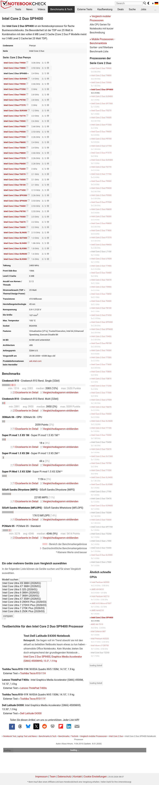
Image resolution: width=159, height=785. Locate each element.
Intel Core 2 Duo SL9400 (15, 243)
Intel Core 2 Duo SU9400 (15, 78)
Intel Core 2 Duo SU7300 (15, 238)
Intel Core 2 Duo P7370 (15, 105)
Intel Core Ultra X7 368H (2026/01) (24, 586)
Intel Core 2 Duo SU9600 (15, 254)
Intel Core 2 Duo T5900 (101, 287)
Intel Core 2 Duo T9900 (15, 62)
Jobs (143, 9)
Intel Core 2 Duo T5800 (101, 371)
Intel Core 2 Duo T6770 (15, 116)
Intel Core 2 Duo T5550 (101, 435)
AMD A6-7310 (97, 624)
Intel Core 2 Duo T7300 (101, 392)
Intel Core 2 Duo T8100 (15, 185)
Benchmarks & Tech (61, 9)
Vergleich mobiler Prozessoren (93, 736)
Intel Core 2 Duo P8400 (15, 163)
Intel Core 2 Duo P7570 (15, 158)
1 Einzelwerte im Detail (24, 428)
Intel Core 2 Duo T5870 (101, 378)
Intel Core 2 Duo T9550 (15, 84)
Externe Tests (84, 9)
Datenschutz (64, 776)
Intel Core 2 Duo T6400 (15, 169)
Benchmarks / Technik (68, 736)
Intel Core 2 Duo (116, 736)
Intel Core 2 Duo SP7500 (102, 103)
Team (53, 776)
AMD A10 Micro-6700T (101, 603)
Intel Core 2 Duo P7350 (15, 89)
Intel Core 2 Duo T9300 (15, 216)
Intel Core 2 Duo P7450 (15, 190)
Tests (18, 9)
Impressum (41, 776)
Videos (41, 9)
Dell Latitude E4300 (31, 713)
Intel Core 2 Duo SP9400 (102, 89)
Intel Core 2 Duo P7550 (15, 137)
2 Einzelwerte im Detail (24, 392)
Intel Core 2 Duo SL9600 (15, 232)
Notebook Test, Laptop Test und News (20, 736)
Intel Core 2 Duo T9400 (15, 206)
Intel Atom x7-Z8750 (100, 645)
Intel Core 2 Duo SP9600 (15, 200)
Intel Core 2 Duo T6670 (15, 222)
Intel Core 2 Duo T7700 (101, 174)
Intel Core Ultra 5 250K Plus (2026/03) (24, 611)
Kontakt (77, 776)
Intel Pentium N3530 (100, 582)
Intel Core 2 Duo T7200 (101, 470)
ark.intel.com (35, 361)
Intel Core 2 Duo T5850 (101, 294)
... (155, 9)
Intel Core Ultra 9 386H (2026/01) (24, 592)
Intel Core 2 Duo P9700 (15, 100)
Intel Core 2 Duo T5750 (101, 463)
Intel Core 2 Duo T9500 (15, 121)
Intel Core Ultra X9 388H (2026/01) (24, 583)
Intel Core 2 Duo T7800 (101, 230)
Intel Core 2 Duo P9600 (15, 126)
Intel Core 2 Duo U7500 (101, 400)
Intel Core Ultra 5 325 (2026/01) (24, 589)
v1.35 (4, 619)
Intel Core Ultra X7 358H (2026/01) (24, 599)
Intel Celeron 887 (98, 631)
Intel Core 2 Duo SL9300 (15, 259)
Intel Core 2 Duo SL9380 (15, 248)
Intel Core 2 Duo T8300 (15, 147)
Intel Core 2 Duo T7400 (101, 266)
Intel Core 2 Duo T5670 (101, 449)
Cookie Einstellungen (95, 776)
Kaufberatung (104, 9)
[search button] (144, 3)
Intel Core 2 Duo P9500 (15, 131)
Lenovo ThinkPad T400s (33, 688)
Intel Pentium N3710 (100, 596)
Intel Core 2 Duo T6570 (15, 174)
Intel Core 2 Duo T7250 (101, 386)
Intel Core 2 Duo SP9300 (15, 195)
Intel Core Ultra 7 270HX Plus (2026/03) (24, 605)
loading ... (8, 750)
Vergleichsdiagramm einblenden (59, 392)
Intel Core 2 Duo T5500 (101, 82)
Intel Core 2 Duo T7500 (101, 357)
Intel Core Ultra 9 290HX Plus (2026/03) (24, 602)
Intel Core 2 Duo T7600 (101, 364)
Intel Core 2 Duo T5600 (101, 520)
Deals (121, 9)
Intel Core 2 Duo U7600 (101, 258)
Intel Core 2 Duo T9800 (15, 68)
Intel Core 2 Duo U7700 (101, 146)
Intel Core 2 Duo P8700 (15, 211)
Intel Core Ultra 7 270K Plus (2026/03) (24, 608)
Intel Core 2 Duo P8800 (15, 153)
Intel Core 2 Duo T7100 (101, 428)
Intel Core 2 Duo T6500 (15, 179)
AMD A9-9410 (97, 589)
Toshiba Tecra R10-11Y (32, 698)
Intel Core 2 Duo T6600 (15, 227)
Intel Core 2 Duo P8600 (15, 142)
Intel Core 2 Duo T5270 (101, 110)
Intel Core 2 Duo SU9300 (15, 110)
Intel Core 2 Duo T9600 (15, 94)
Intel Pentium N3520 (100, 638)
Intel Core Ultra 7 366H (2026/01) (24, 595)
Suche (132, 9)
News (29, 9)
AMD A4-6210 (97, 610)
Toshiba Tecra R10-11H (33, 673)
